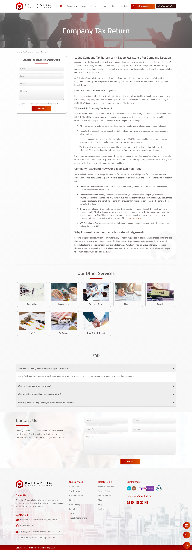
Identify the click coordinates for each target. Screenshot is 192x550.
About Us (102, 499)
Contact (124, 6)
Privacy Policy (104, 491)
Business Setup (76, 495)
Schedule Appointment (143, 6)
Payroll (72, 508)
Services (72, 6)
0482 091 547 (166, 6)
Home (18, 52)
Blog (114, 6)
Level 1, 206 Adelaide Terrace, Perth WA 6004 (40, 531)
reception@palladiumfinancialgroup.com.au (37, 519)
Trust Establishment (78, 517)
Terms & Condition (106, 486)
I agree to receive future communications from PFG (40, 103)
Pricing (84, 6)
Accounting (74, 486)
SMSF (71, 512)
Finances (73, 499)
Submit (41, 108)
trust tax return (134, 218)
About (94, 6)
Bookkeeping (74, 504)
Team (104, 6)
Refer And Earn (104, 495)
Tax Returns (27, 52)
